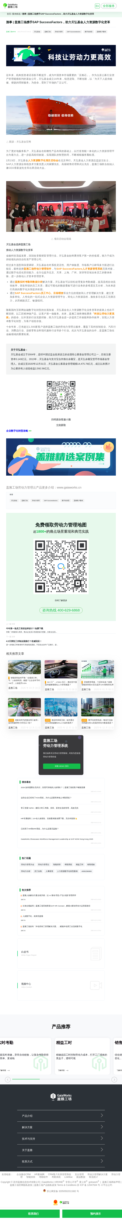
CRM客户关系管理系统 (59, 1174)
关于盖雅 (27, 1150)
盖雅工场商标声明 (111, 1182)
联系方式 (27, 1161)
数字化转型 (88, 32)
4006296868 (86, 871)
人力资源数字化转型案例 (67, 871)
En (97, 6)
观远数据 (80, 1177)
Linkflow (68, 1177)
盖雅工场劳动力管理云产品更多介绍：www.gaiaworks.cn (44, 487)
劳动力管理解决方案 (97, 1174)
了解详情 (63, 1070)
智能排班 (57, 864)
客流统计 (93, 1177)
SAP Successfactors (73, 32)
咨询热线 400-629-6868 (61, 610)
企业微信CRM (24, 1174)
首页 (9, 14)
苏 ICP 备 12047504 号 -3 (90, 1185)
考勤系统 (68, 864)
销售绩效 (91, 864)
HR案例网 (39, 1174)
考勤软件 (43, 1177)
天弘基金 (37, 32)
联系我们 (33, 1213)
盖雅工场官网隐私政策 (21, 1185)
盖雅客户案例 (101, 32)
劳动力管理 (58, 32)
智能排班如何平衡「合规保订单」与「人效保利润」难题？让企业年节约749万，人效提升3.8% (24, 680)
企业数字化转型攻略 (17, 430)
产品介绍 (27, 1115)
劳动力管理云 (43, 864)
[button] (8, 1081)
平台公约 (107, 1185)
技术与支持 (28, 1138)
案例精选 (16, 14)
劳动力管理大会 (27, 864)
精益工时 (79, 864)
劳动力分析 (25, 871)
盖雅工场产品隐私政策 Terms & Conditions (55, 1185)
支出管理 (79, 1174)
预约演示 (95, 1213)
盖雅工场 (48, 32)
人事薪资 (49, 871)
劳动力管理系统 (55, 746)
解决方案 (27, 1127)
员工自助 (38, 871)
